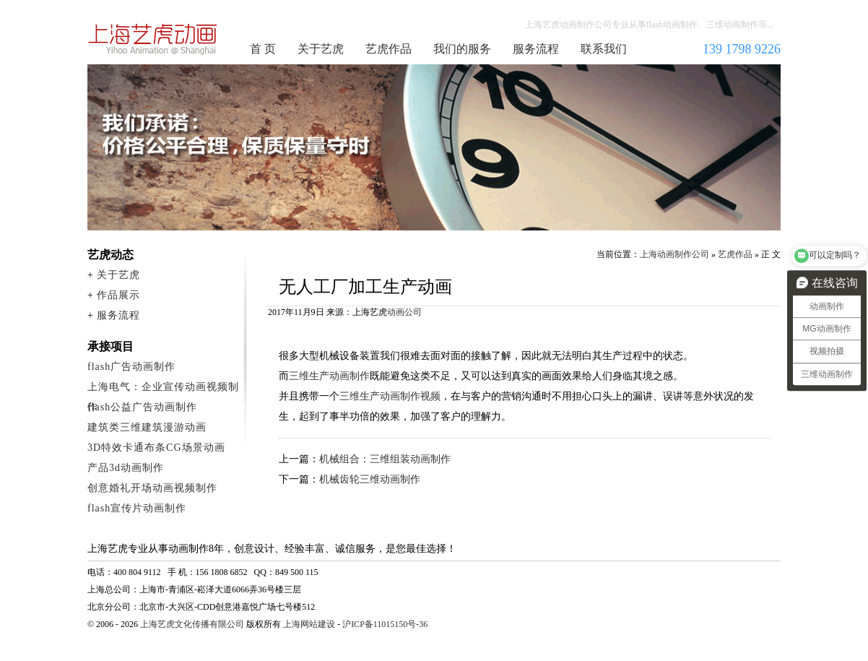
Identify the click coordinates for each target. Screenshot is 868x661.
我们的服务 (462, 49)
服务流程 (536, 49)
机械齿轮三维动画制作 (369, 479)
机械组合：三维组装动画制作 (385, 459)
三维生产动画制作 (329, 376)
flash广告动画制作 (131, 366)
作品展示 (118, 295)
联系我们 (604, 49)
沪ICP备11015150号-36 (385, 624)
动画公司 (404, 312)
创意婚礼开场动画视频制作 (152, 488)
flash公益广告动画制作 (142, 407)
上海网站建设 (309, 624)
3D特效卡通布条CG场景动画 (156, 447)
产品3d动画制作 (125, 467)
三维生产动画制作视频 (389, 396)
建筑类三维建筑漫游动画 (147, 427)
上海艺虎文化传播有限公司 (192, 624)
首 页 (263, 49)
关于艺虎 (321, 49)
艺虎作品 (388, 49)
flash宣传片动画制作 (136, 508)
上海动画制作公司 (153, 39)
